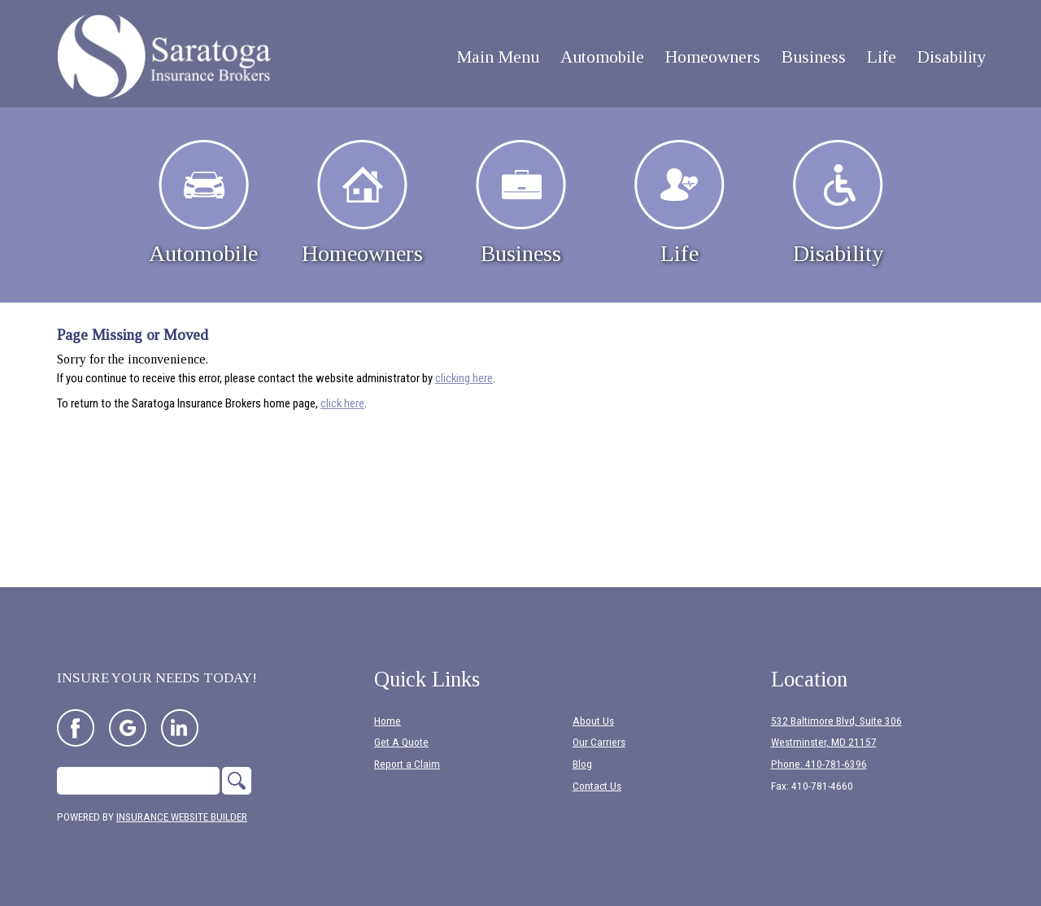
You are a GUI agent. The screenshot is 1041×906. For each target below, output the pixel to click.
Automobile (203, 203)
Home (387, 721)
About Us (593, 721)
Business (521, 203)
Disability (838, 203)
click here (342, 403)
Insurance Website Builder (181, 817)
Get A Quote (401, 742)
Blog (582, 764)
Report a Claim (407, 764)
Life (679, 203)
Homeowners (362, 203)
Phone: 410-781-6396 (819, 764)
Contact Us (597, 786)
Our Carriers (599, 742)
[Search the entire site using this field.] (138, 781)
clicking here (464, 378)
